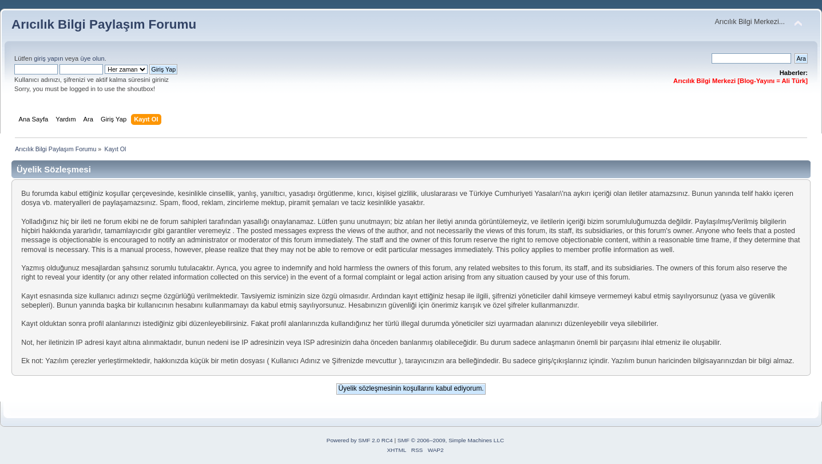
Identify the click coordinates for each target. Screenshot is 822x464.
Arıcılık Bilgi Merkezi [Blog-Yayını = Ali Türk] (740, 80)
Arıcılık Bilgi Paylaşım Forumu (103, 24)
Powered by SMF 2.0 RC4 (360, 440)
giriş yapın (48, 58)
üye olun (92, 58)
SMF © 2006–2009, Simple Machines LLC (451, 440)
